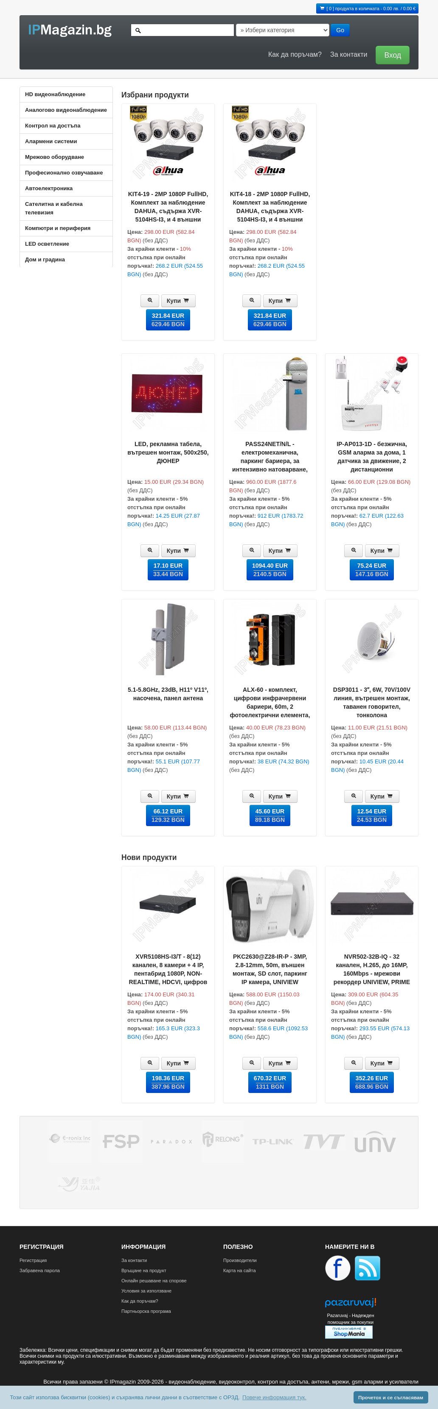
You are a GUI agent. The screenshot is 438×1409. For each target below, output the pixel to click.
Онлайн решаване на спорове (154, 1280)
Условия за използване (146, 1290)
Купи (178, 300)
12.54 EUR (372, 815)
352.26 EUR (371, 1082)
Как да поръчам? (295, 54)
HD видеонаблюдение (55, 94)
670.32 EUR (270, 1082)
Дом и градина (45, 259)
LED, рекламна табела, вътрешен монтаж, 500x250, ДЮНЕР (167, 452)
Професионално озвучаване (64, 172)
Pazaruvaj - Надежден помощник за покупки (350, 1319)
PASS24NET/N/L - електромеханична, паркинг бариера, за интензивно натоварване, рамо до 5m (270, 461)
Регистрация (33, 1260)
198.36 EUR (168, 1082)
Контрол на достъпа (52, 125)
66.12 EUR (168, 815)
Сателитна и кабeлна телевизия (54, 208)
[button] (390, 54)
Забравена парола (40, 1270)
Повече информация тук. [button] (274, 1397)
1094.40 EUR (270, 569)
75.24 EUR (371, 569)
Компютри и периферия (57, 228)
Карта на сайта (239, 1270)
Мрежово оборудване (54, 157)
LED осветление (47, 244)
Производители (240, 1260)
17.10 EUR (168, 569)
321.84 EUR (168, 319)
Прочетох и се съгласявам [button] (390, 1397)
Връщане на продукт (143, 1270)
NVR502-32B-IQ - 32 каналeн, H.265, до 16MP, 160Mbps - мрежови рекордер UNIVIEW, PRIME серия (372, 973)
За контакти (348, 54)
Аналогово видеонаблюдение (66, 110)
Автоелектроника (49, 188)
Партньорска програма (146, 1311)
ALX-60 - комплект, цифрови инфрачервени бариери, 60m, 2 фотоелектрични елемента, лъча (270, 706)
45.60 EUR (270, 815)
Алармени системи (51, 141)
